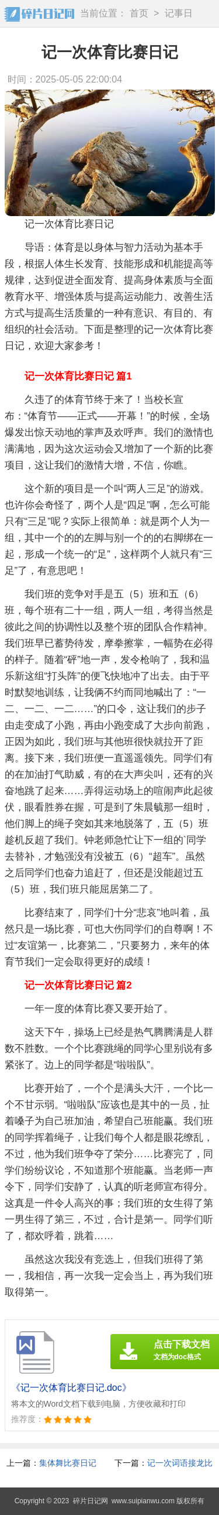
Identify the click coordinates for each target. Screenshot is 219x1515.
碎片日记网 (90, 1501)
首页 (139, 13)
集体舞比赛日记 (67, 1463)
